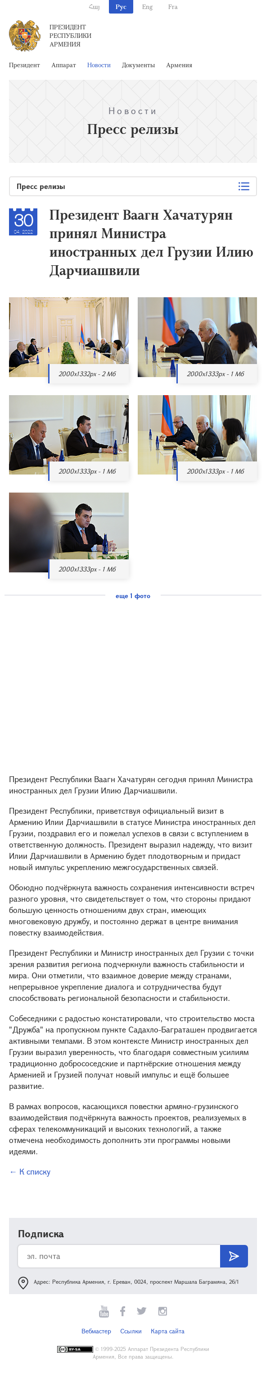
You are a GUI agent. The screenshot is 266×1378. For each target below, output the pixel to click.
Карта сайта (168, 1331)
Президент (24, 64)
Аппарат (63, 64)
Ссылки (131, 1331)
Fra (173, 6)
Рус (121, 6)
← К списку (29, 1171)
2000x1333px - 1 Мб (215, 373)
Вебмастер (96, 1331)
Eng (147, 6)
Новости (99, 64)
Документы (138, 64)
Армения (179, 64)
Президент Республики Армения (70, 35)
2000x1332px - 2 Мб (87, 373)
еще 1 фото (133, 595)
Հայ (94, 6)
